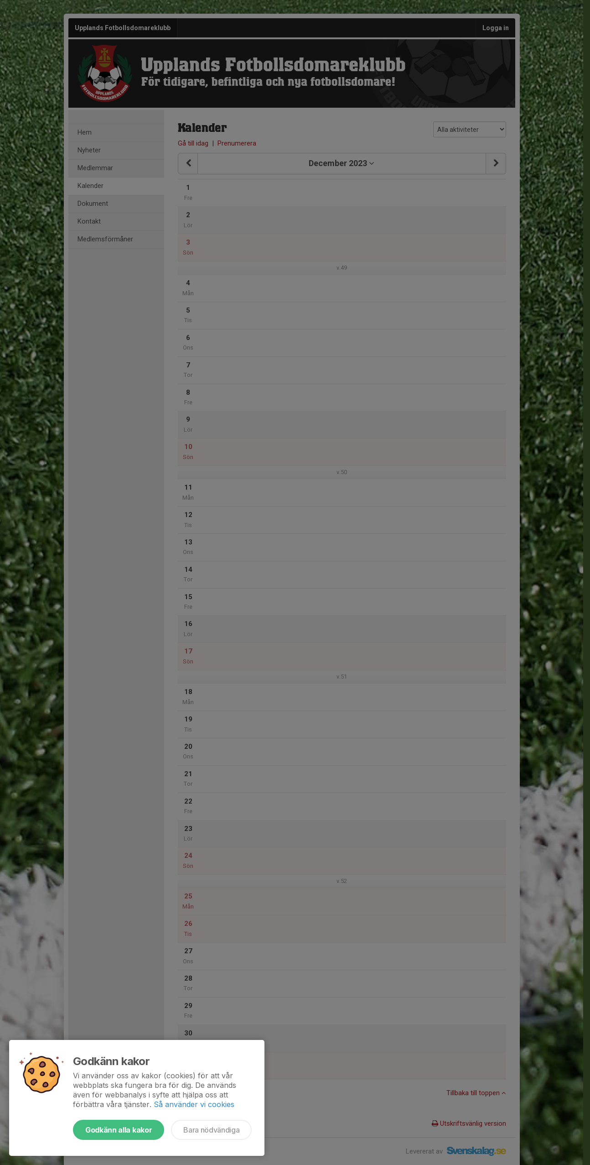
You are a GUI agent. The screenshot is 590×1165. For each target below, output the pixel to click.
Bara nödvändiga (211, 1129)
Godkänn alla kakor (118, 1129)
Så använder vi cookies (194, 1104)
